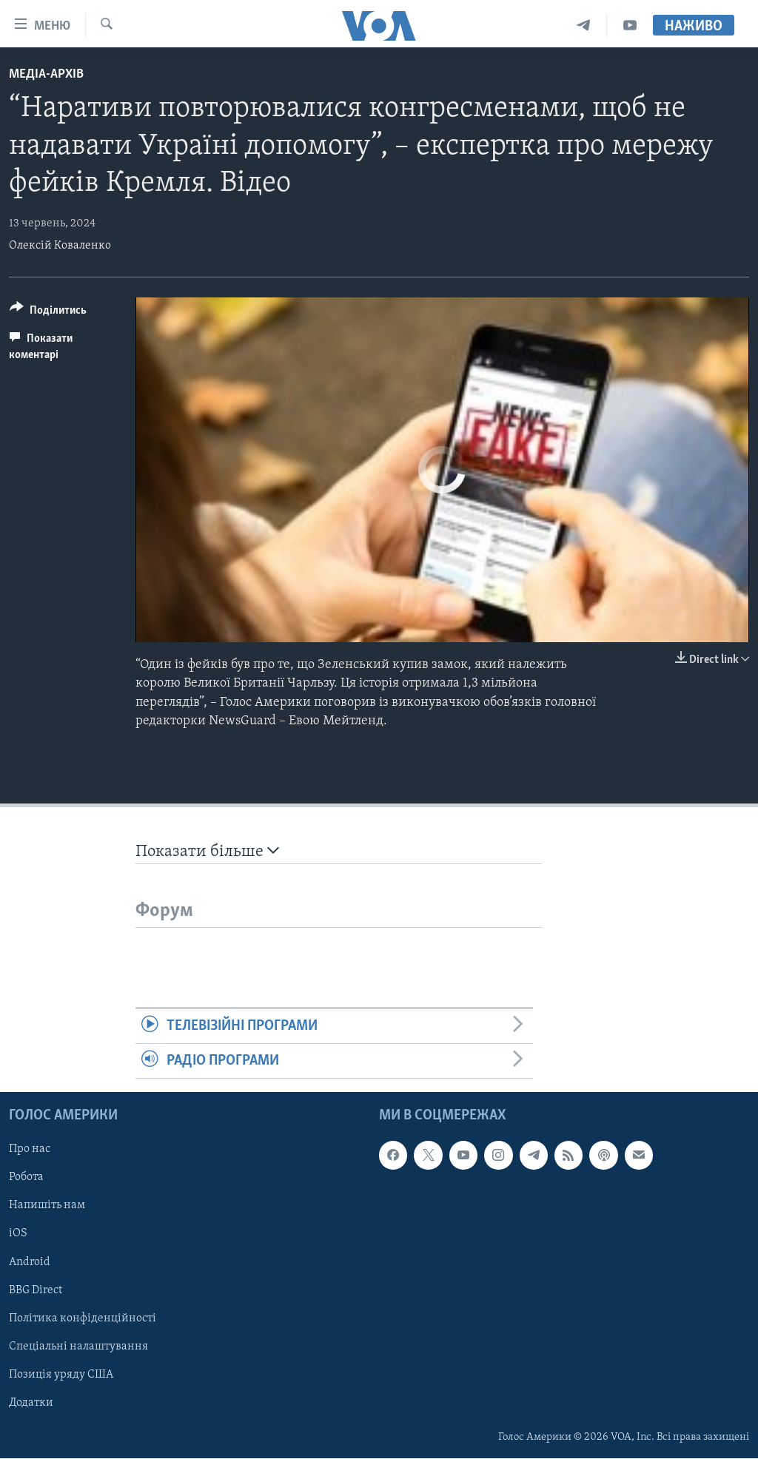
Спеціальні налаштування (78, 1346)
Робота (26, 1178)
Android (29, 1262)
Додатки (31, 1403)
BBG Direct (35, 1290)
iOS (18, 1234)
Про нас (29, 1150)
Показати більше (207, 851)
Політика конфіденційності (82, 1318)
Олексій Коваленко (60, 246)
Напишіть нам (47, 1206)
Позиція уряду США (61, 1375)
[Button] (48, 312)
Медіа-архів (46, 74)
